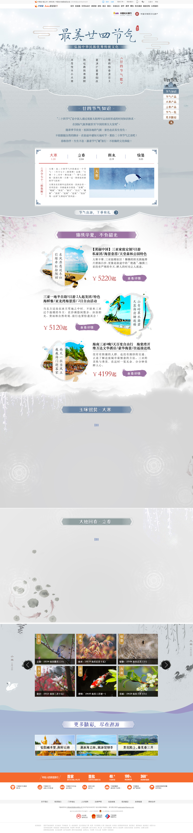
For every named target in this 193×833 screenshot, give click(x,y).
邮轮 (99, 6)
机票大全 (153, 825)
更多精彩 (171, 116)
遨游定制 (146, 6)
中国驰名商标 (19, 793)
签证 (104, 6)
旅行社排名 (93, 828)
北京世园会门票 (84, 825)
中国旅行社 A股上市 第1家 (46, 787)
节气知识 (171, 90)
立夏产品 (171, 101)
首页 (72, 6)
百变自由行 (85, 6)
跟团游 (93, 6)
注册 (112, 2)
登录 (107, 2)
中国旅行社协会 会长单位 (69, 787)
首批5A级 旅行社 (91, 787)
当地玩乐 (116, 6)
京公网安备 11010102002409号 (112, 811)
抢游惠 (77, 6)
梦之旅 (100, 828)
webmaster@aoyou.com (126, 807)
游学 (122, 6)
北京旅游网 (58, 830)
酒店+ (109, 6)
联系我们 (58, 802)
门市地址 (71, 802)
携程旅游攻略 (64, 828)
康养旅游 (139, 825)
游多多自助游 (128, 828)
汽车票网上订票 (99, 825)
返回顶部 (170, 122)
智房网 (104, 830)
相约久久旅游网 (118, 828)
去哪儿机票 (144, 828)
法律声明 (98, 802)
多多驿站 (137, 828)
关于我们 (44, 802)
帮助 (156, 2)
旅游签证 (146, 825)
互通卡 (150, 2)
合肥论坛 (86, 830)
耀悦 (132, 6)
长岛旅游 (58, 825)
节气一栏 (171, 111)
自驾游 (114, 825)
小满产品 (171, 106)
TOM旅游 (65, 825)
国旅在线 (108, 825)
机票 (91, 825)
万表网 (92, 830)
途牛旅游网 (67, 830)
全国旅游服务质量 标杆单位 (158, 787)
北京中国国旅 (107, 828)
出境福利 (154, 6)
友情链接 (138, 802)
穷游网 (72, 828)
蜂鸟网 (78, 828)
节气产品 (171, 95)
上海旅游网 (84, 828)
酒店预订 (132, 825)
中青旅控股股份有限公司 (74, 807)
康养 (127, 6)
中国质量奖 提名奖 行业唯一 (114, 787)
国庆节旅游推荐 (49, 825)
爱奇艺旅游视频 (77, 830)
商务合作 (151, 802)
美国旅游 (56, 828)
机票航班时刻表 (123, 825)
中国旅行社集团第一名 (19, 787)
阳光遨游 (138, 6)
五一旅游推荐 (73, 825)
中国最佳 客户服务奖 (136, 787)
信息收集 (111, 802)
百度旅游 (110, 830)
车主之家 (98, 830)
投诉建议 (125, 802)
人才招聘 (84, 802)
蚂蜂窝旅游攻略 (49, 830)
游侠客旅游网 (48, 828)
